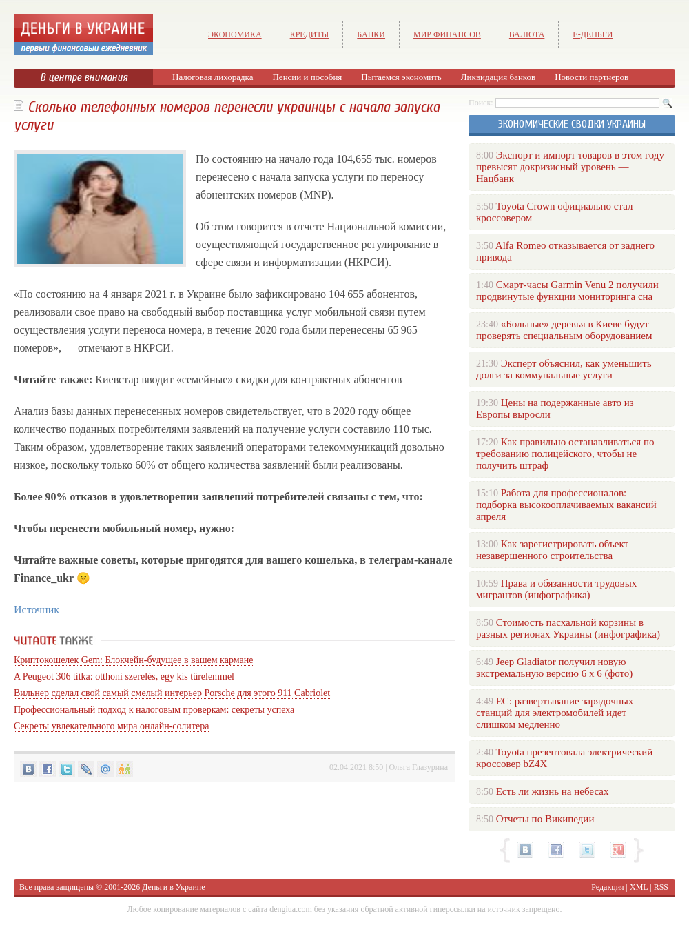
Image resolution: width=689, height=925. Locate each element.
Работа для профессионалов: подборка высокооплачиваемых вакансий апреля (566, 504)
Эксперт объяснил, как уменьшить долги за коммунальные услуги (564, 369)
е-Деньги (593, 34)
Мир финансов (447, 34)
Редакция (607, 887)
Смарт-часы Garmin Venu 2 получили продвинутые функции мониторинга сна (567, 290)
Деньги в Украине (173, 887)
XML (639, 887)
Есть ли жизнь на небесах (552, 791)
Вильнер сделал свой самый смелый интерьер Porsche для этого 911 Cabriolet (172, 693)
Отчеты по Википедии (545, 818)
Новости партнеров (591, 77)
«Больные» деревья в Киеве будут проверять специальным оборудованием (564, 329)
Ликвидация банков (498, 77)
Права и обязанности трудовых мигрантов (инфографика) (556, 589)
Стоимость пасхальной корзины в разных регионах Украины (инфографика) (568, 628)
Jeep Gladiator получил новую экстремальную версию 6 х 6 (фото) (554, 667)
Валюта (527, 34)
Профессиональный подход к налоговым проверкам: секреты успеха (154, 709)
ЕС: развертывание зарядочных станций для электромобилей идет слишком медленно (554, 712)
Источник (36, 610)
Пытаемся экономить (401, 77)
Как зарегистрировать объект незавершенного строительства (552, 549)
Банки (371, 34)
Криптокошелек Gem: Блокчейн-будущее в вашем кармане (133, 660)
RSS (661, 887)
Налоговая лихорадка (212, 77)
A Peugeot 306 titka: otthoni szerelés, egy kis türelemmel (124, 676)
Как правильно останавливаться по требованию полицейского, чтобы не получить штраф (565, 453)
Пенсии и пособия (307, 77)
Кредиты (309, 34)
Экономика (235, 34)
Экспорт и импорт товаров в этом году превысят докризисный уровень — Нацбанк (570, 167)
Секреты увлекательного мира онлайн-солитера (111, 726)
